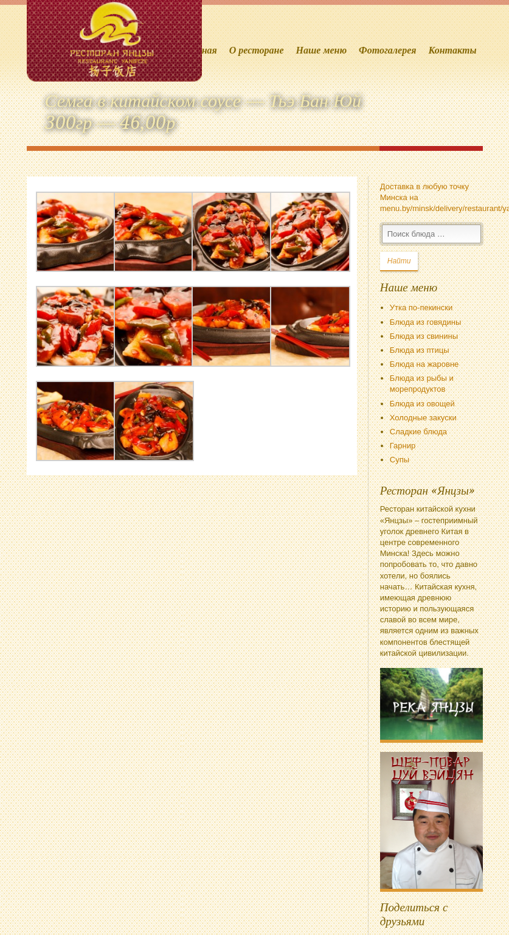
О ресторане (256, 50)
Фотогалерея (387, 50)
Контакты (452, 50)
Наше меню (321, 50)
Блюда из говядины (426, 322)
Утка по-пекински (421, 307)
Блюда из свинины (424, 336)
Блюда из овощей (422, 403)
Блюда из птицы (419, 350)
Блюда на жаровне (424, 364)
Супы (399, 459)
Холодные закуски (423, 417)
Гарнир (402, 445)
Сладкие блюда (418, 431)
